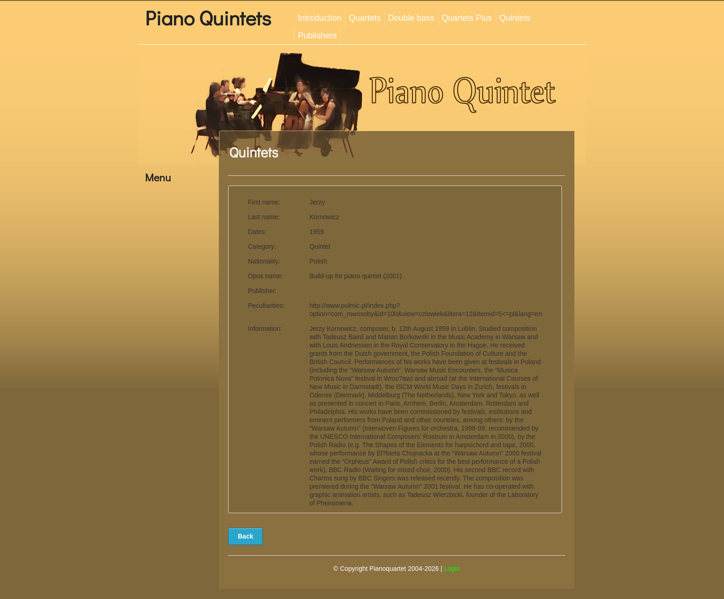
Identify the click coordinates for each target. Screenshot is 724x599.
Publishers (317, 35)
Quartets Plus (467, 18)
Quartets (364, 18)
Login (452, 568)
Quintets (515, 18)
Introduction (319, 18)
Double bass (411, 18)
